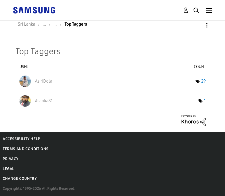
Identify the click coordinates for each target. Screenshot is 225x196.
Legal (8, 169)
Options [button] (197, 25)
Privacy (10, 159)
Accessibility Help (21, 139)
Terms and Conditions (26, 149)
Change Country (20, 178)
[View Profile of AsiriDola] (43, 81)
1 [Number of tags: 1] (205, 100)
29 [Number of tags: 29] (203, 81)
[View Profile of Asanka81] (44, 100)
